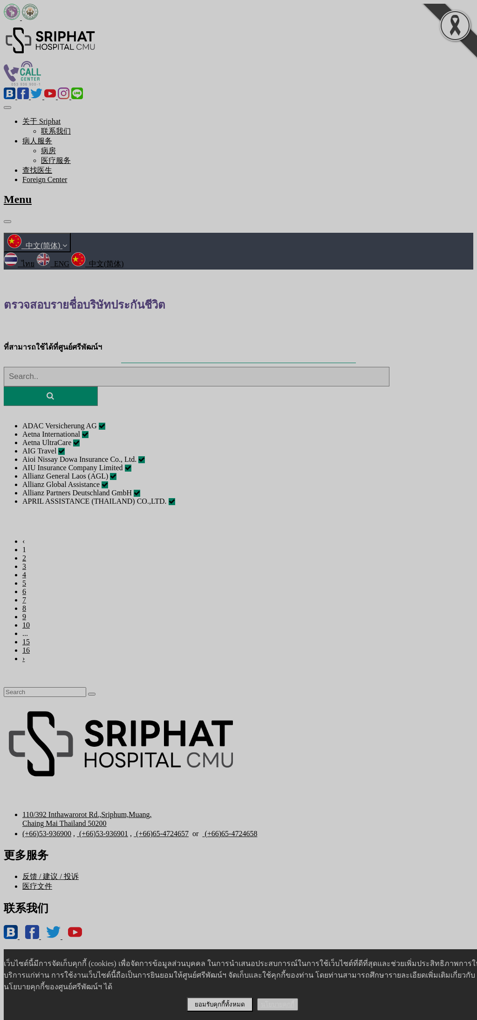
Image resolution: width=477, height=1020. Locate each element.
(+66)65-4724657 (161, 834)
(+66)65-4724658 (229, 834)
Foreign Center (44, 179)
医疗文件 (37, 886)
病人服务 (37, 141)
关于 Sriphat (41, 121)
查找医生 (37, 170)
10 (26, 625)
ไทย (19, 264)
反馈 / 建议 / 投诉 (50, 876)
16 (26, 650)
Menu (18, 199)
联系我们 (56, 131)
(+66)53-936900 (46, 834)
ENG (52, 264)
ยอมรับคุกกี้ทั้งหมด (220, 1004)
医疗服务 (56, 160)
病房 (48, 151)
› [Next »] (23, 658)
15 (26, 642)
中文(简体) (37, 246)
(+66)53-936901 (102, 834)
